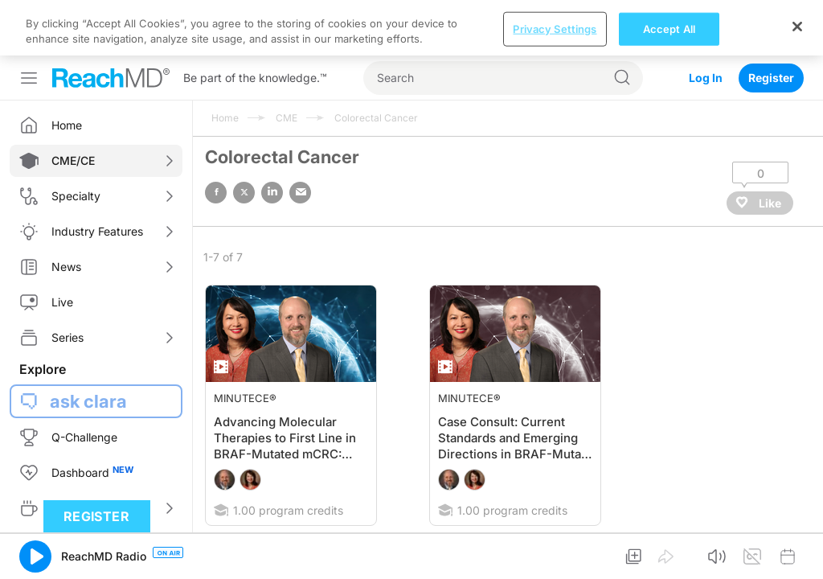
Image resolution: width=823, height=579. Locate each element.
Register (771, 22)
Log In (706, 22)
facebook (216, 137)
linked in (272, 137)
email (300, 137)
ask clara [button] (88, 345)
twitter (244, 137)
